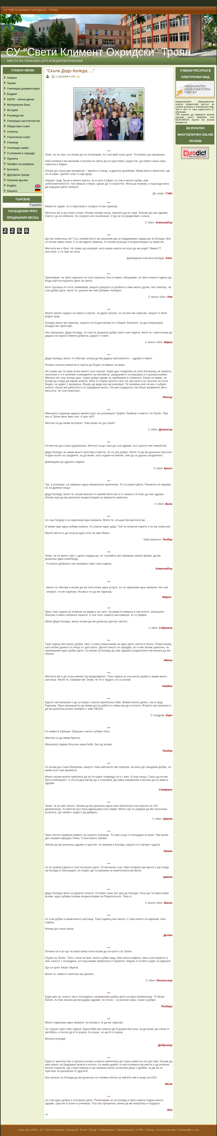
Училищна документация (23, 88)
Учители (12, 131)
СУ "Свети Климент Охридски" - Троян (31, 10)
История (12, 110)
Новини (12, 77)
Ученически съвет (18, 137)
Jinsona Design (166, 1129)
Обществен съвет (18, 126)
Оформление (125, 1129)
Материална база (18, 104)
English (11, 185)
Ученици (12, 142)
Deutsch (12, 191)
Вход (93, 1129)
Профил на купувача (20, 164)
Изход (150, 1129)
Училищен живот (18, 147)
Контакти (13, 169)
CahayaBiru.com (188, 1129)
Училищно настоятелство (23, 120)
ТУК (178, 114)
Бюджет (12, 94)
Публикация (106, 1129)
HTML (140, 1129)
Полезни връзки (17, 180)
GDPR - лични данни (20, 99)
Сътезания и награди (21, 153)
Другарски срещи (18, 174)
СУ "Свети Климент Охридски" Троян (63, 1129)
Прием (11, 83)
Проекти (12, 158)
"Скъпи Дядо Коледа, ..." (70, 70)
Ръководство (15, 115)
